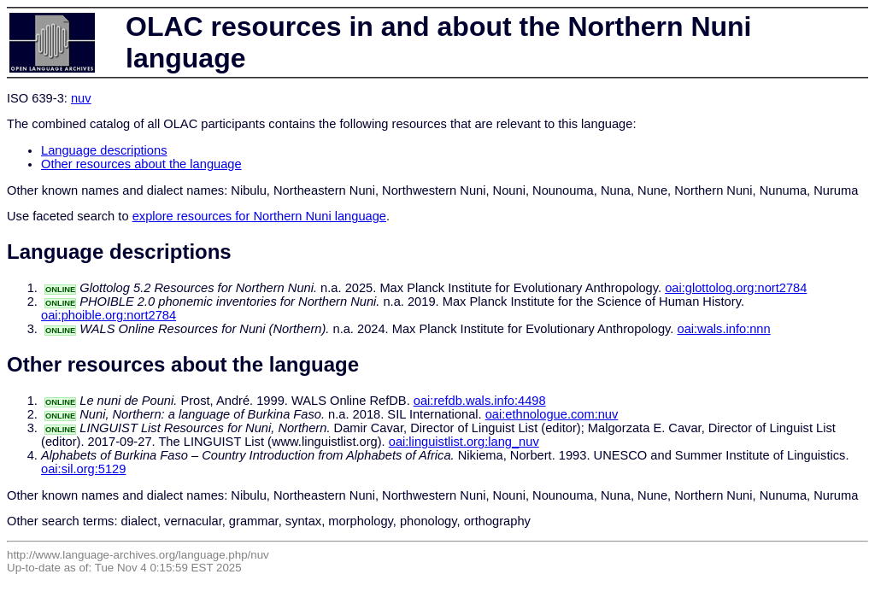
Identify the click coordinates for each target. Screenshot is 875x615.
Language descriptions (104, 150)
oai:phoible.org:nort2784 (108, 315)
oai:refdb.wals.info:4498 (480, 400)
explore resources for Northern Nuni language (259, 216)
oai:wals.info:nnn (723, 329)
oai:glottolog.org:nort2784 (736, 288)
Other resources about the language (141, 164)
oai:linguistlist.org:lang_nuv (464, 441)
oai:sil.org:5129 (83, 469)
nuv (81, 98)
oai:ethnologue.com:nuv (552, 414)
